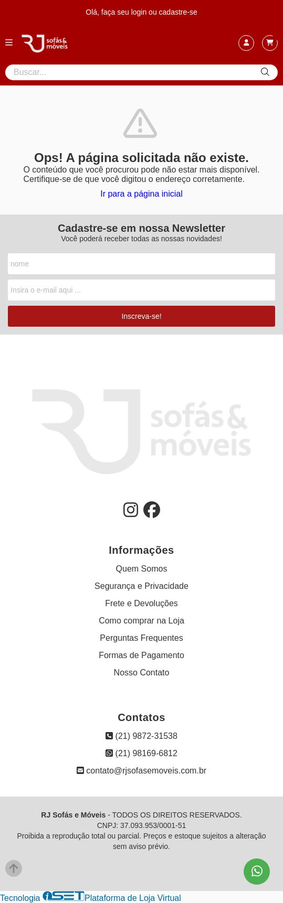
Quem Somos (141, 568)
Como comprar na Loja (141, 620)
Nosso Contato (142, 672)
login (140, 12)
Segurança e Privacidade (141, 586)
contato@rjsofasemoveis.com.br (141, 770)
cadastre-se (178, 12)
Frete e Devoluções (141, 603)
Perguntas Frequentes (141, 637)
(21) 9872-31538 (141, 736)
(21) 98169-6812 (141, 753)
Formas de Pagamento (141, 655)
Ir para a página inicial (141, 193)
